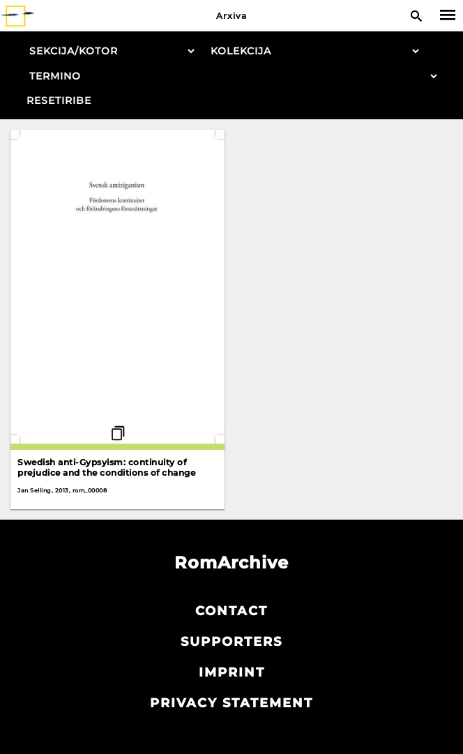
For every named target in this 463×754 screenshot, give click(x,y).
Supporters (231, 641)
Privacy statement (231, 703)
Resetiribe (58, 100)
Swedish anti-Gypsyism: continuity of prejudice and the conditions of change (106, 467)
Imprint (232, 672)
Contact (231, 611)
